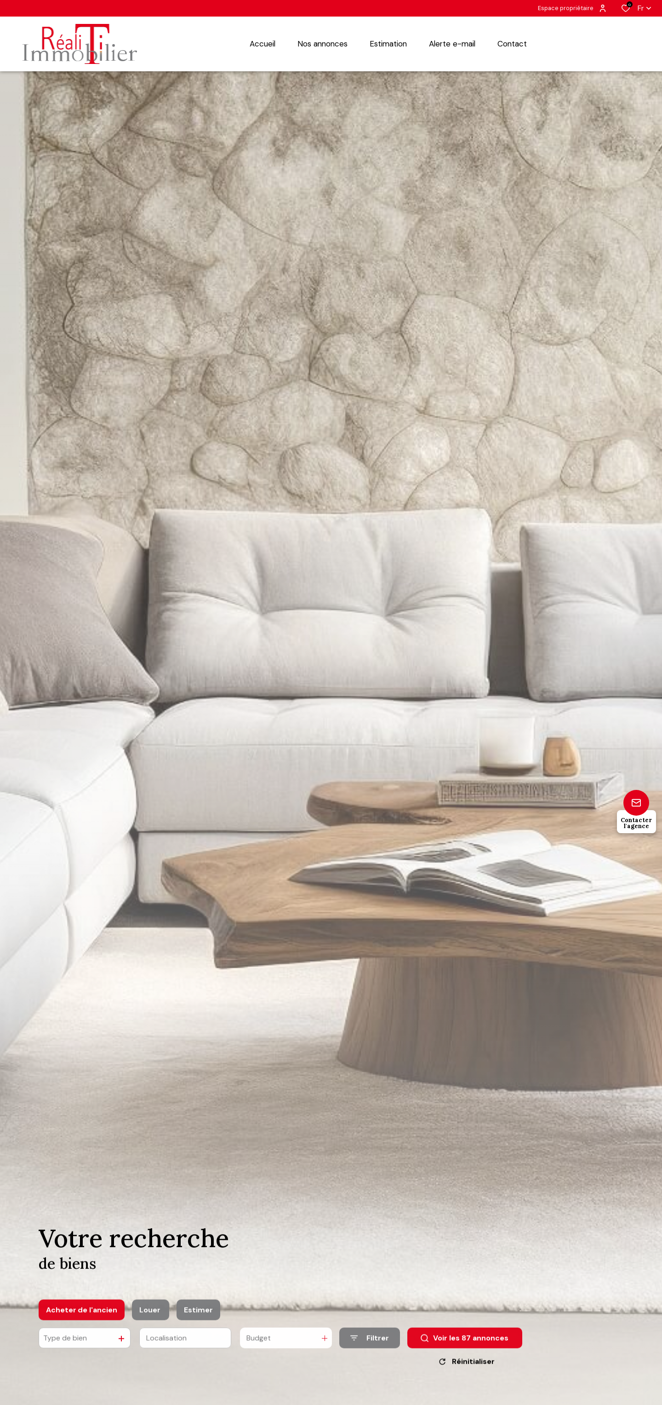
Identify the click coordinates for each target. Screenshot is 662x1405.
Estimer (198, 1317)
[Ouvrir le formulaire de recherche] (369, 1345)
